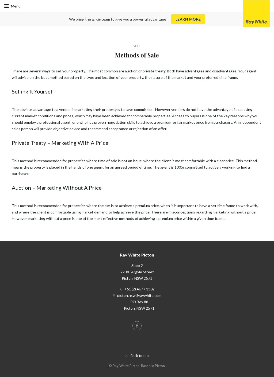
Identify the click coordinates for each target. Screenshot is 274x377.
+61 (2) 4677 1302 (139, 289)
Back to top (140, 355)
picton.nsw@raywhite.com (139, 295)
